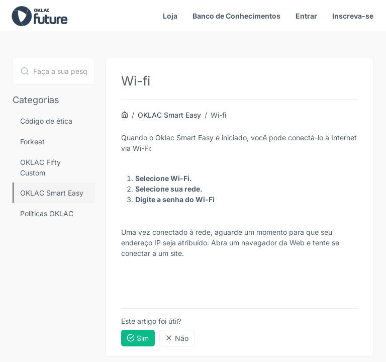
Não (176, 338)
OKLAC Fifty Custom (40, 167)
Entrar (306, 16)
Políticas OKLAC (46, 213)
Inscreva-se (352, 16)
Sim (138, 338)
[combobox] (54, 71)
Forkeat (32, 141)
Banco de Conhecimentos (236, 16)
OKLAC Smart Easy (51, 193)
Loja (170, 16)
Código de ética (46, 121)
